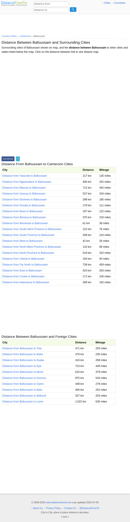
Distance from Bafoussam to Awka (22, 354)
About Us (38, 508)
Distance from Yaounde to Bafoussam (24, 175)
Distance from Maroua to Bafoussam (24, 187)
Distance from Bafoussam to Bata (22, 389)
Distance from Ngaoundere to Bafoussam (26, 181)
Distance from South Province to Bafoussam (28, 235)
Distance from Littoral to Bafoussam (23, 258)
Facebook (8, 159)
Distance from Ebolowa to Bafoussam (24, 199)
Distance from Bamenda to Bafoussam (25, 223)
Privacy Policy (53, 508)
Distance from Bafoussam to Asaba (23, 360)
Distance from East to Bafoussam (22, 270)
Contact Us (70, 508)
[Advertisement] (65, 23)
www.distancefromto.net (58, 502)
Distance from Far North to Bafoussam (25, 264)
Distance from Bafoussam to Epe (21, 366)
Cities (107, 2)
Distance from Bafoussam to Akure (22, 371)
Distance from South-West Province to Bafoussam (32, 229)
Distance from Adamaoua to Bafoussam (25, 282)
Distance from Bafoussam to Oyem (23, 383)
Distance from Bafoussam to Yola (22, 348)
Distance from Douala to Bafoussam (23, 205)
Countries (119, 2)
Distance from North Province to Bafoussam (28, 252)
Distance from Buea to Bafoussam (22, 211)
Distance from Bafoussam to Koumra (24, 377)
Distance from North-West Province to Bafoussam (31, 246)
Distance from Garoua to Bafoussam (24, 193)
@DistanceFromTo (89, 508)
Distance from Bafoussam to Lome (22, 401)
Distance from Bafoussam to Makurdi (24, 395)
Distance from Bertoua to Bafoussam (24, 217)
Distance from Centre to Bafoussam (23, 276)
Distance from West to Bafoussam (22, 240)
